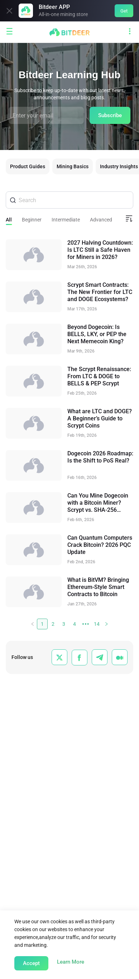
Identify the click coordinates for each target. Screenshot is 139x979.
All (9, 220)
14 (97, 624)
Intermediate (66, 220)
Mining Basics (72, 166)
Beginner (32, 220)
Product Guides (27, 166)
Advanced (101, 220)
